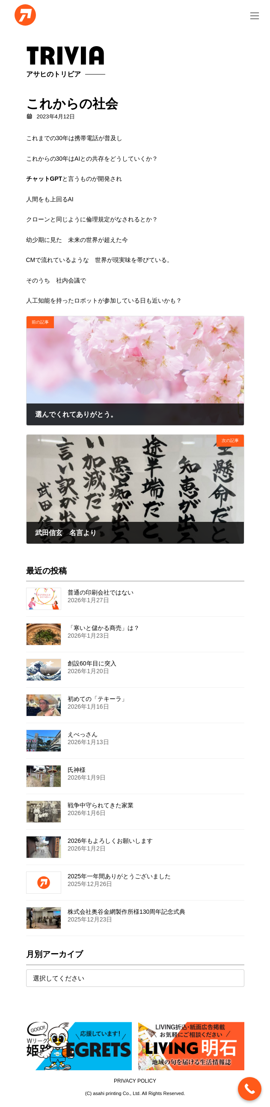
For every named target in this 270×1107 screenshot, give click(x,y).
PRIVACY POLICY (135, 1081)
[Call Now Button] (249, 1089)
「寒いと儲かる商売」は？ (103, 627)
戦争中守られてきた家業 (101, 805)
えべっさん (83, 734)
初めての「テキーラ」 (98, 698)
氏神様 (77, 769)
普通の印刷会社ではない (101, 592)
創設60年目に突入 (92, 663)
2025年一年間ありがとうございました (119, 876)
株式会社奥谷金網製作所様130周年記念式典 (126, 911)
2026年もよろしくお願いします (110, 840)
